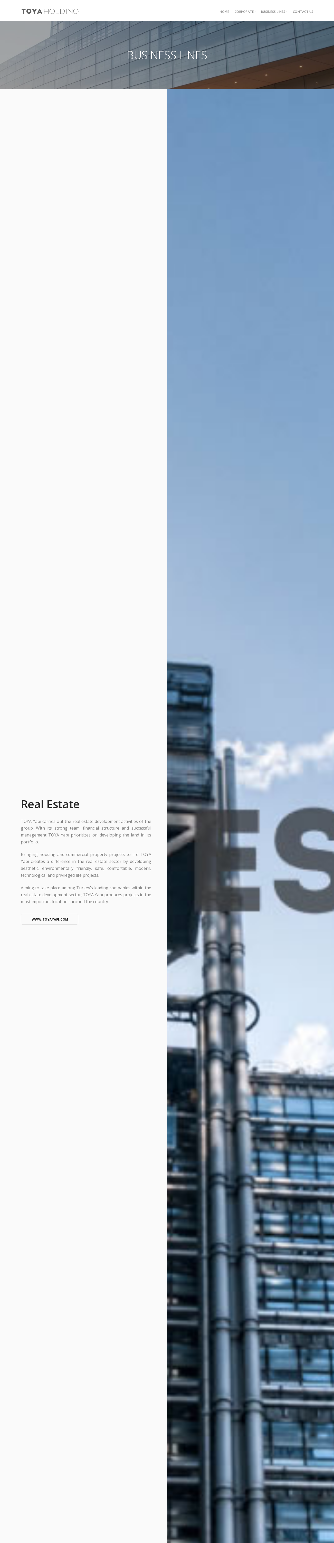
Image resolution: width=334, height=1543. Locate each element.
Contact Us (303, 11)
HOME (224, 11)
